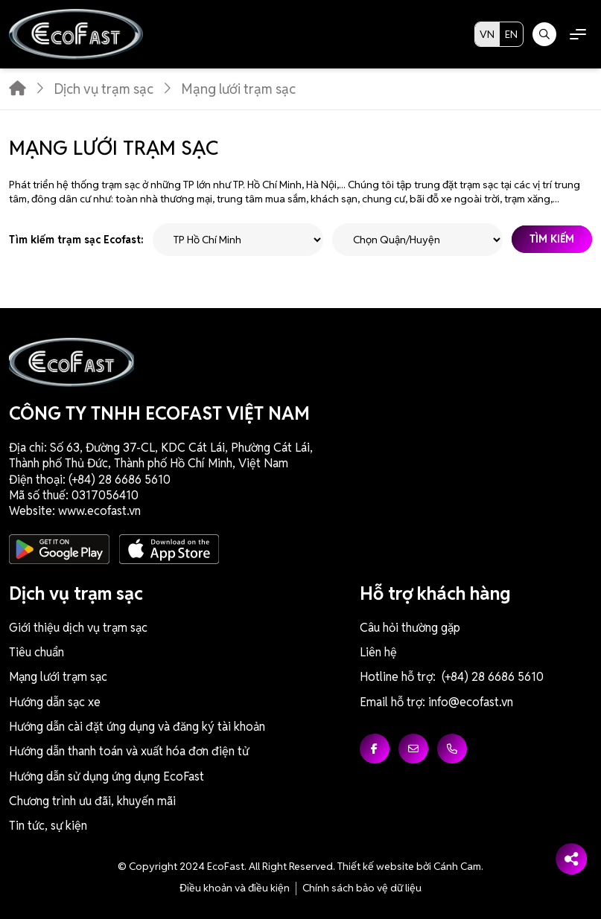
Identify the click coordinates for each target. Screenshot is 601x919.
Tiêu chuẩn (36, 652)
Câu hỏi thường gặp (410, 627)
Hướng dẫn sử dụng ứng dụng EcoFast (106, 776)
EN (511, 34)
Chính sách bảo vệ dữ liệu (362, 887)
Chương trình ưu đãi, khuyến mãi (92, 801)
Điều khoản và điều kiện (234, 887)
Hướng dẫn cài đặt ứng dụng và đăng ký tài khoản (137, 726)
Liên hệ (378, 652)
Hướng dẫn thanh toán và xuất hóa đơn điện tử (129, 751)
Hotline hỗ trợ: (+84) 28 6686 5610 (452, 677)
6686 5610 (143, 479)
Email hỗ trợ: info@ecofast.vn (436, 702)
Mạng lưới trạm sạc (58, 677)
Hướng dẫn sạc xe (55, 702)
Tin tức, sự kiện (48, 825)
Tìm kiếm (552, 239)
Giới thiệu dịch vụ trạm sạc (78, 627)
